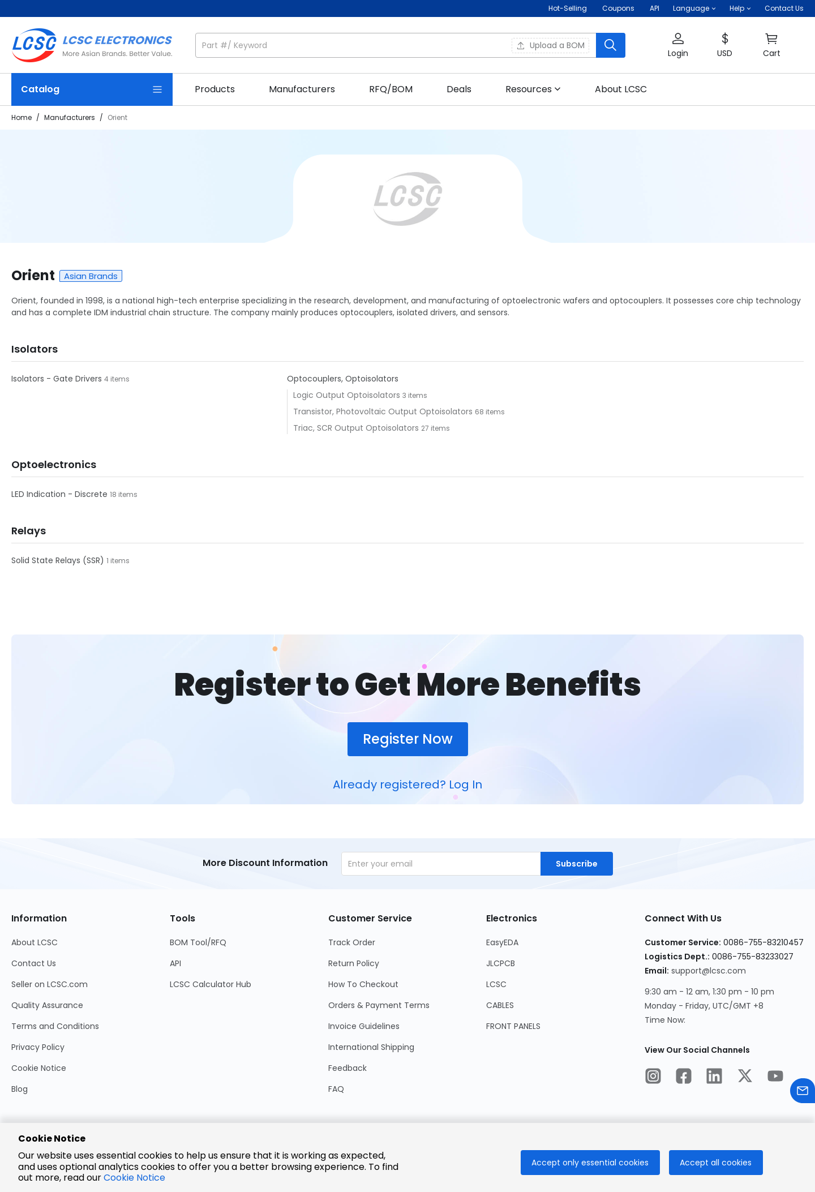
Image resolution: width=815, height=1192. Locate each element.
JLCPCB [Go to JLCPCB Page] (500, 963)
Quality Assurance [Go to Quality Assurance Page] (47, 1005)
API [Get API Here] (654, 8)
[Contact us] (802, 1092)
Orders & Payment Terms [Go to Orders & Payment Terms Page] (379, 1005)
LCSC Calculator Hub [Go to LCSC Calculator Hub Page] (210, 984)
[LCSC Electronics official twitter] (744, 1077)
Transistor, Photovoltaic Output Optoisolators (384, 411)
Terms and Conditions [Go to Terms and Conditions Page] (55, 1026)
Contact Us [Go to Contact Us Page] (33, 963)
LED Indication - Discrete (60, 494)
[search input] (396, 45)
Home (21, 117)
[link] (214, 89)
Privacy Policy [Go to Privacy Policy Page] (38, 1047)
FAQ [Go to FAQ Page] (336, 1089)
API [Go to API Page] (175, 963)
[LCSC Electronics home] (92, 45)
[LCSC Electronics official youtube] (775, 1077)
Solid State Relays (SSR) (58, 560)
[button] (694, 8)
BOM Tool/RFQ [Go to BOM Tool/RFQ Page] (198, 942)
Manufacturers (69, 117)
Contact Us (784, 8)
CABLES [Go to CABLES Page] (500, 1005)
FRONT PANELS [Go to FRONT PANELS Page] (513, 1026)
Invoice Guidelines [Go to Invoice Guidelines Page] (364, 1026)
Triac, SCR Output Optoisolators (357, 428)
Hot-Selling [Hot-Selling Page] (568, 8)
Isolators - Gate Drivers (57, 378)
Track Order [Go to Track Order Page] (351, 942)
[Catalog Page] (92, 89)
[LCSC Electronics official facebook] (683, 1077)
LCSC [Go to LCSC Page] (496, 984)
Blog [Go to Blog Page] (19, 1089)
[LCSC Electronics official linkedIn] (714, 1077)
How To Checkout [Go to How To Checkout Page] (363, 984)
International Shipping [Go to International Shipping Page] (371, 1047)
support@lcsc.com (708, 970)
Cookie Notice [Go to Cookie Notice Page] (38, 1068)
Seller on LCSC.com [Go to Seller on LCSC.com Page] (49, 984)
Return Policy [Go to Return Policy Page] (353, 963)
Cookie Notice (134, 1177)
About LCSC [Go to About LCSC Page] (34, 942)
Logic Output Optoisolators (347, 395)
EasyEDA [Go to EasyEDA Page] (502, 942)
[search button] (610, 45)
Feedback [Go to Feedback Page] (347, 1068)
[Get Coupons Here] (618, 8)
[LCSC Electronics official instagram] (653, 1077)
